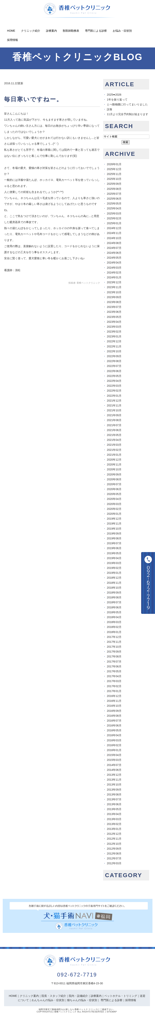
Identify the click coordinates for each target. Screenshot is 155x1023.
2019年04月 (114, 558)
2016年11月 (114, 700)
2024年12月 (114, 228)
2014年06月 (114, 769)
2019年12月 (114, 518)
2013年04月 (114, 814)
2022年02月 (114, 390)
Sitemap (112, 1011)
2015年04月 (114, 755)
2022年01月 (114, 395)
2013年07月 (114, 799)
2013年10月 (114, 784)
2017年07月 (114, 661)
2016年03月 (114, 740)
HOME (13, 995)
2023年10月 (114, 292)
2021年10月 (114, 410)
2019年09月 (114, 533)
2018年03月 (114, 622)
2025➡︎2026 (114, 94)
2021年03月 (114, 444)
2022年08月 (114, 361)
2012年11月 (114, 838)
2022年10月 (114, 351)
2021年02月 (114, 449)
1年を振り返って (117, 99)
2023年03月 (114, 326)
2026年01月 (114, 164)
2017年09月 (114, 651)
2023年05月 (114, 316)
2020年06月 (114, 489)
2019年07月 (114, 543)
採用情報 (12, 39)
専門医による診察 (96, 30)
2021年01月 (114, 454)
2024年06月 (114, 252)
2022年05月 (114, 375)
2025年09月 (114, 183)
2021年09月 (114, 415)
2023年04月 (114, 321)
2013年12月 (114, 774)
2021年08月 (114, 420)
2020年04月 (114, 498)
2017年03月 (114, 681)
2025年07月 (114, 193)
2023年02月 (114, 331)
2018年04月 (114, 617)
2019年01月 (114, 572)
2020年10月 (114, 469)
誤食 (109, 109)
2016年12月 (114, 696)
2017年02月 (114, 686)
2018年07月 (114, 602)
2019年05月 (114, 553)
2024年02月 (114, 272)
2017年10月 (114, 646)
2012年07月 (114, 858)
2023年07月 (114, 306)
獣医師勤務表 (71, 30)
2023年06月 (114, 311)
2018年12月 (114, 577)
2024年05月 (114, 257)
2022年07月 (114, 366)
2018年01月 (114, 632)
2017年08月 (114, 656)
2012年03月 (114, 863)
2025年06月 (114, 198)
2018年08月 (114, 597)
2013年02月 (114, 824)
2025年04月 (114, 208)
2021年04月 (114, 439)
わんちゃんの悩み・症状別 (48, 1000)
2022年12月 (114, 341)
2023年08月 (114, 302)
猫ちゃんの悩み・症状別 (82, 1000)
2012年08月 (114, 853)
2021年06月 (114, 430)
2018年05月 (114, 612)
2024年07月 (114, 247)
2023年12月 (114, 282)
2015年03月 (114, 759)
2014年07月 (114, 765)
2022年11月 (114, 346)
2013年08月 (114, 794)
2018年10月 (114, 587)
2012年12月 (114, 833)
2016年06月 (114, 725)
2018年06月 (114, 607)
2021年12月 (114, 400)
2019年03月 (114, 563)
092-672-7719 (77, 975)
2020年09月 (114, 474)
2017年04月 (114, 676)
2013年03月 (114, 819)
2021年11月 (114, 405)
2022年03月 (114, 385)
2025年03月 (114, 213)
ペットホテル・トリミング (120, 995)
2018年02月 (114, 627)
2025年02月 (114, 218)
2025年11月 (114, 174)
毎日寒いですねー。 (33, 99)
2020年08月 (114, 479)
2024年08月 (114, 243)
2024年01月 (114, 277)
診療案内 (51, 30)
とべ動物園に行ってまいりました (127, 104)
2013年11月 (114, 779)
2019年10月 (114, 528)
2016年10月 (114, 705)
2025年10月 (114, 178)
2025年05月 (114, 203)
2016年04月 (114, 735)
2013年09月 (114, 789)
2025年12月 (114, 169)
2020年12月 (114, 459)
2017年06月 (114, 666)
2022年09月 (114, 356)
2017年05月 (114, 671)
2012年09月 (114, 848)
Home (11, 30)
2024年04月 (114, 262)
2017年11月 (114, 641)
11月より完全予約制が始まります (127, 114)
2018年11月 (114, 582)
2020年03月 (114, 504)
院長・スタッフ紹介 (54, 995)
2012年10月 (114, 843)
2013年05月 (114, 809)
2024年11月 (114, 233)
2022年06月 (114, 371)
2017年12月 (114, 636)
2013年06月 (114, 804)
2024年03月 (114, 267)
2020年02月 (114, 508)
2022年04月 (114, 380)
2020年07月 (114, 484)
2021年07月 (114, 425)
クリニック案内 (29, 995)
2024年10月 (114, 238)
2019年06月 (114, 548)
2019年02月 (114, 567)
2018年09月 (114, 592)
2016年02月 (114, 745)
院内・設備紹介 (78, 995)
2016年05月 (114, 730)
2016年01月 (114, 750)
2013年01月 (114, 828)
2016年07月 (114, 720)
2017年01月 (114, 691)
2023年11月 (114, 287)
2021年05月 (114, 435)
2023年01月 (114, 336)
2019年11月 (114, 523)
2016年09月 (114, 710)
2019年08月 (114, 538)
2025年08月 (114, 188)
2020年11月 (114, 464)
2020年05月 (114, 494)
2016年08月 (114, 715)
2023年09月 (114, 297)
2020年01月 (114, 513)
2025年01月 (114, 223)
